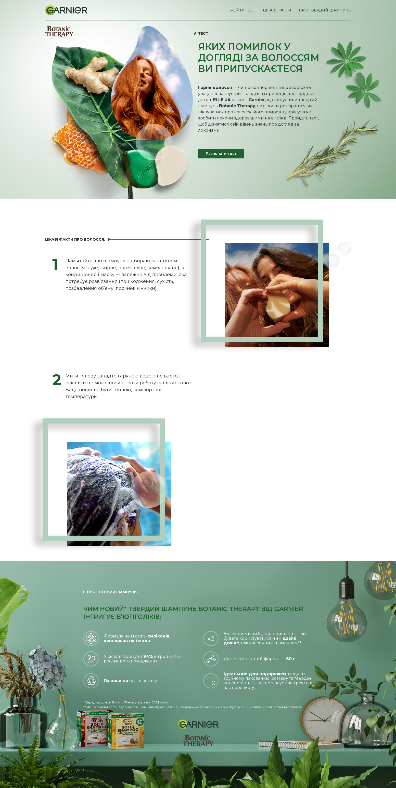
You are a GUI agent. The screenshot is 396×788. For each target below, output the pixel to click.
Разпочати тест (221, 153)
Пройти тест (241, 10)
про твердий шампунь (325, 10)
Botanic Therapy (237, 105)
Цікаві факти (277, 10)
